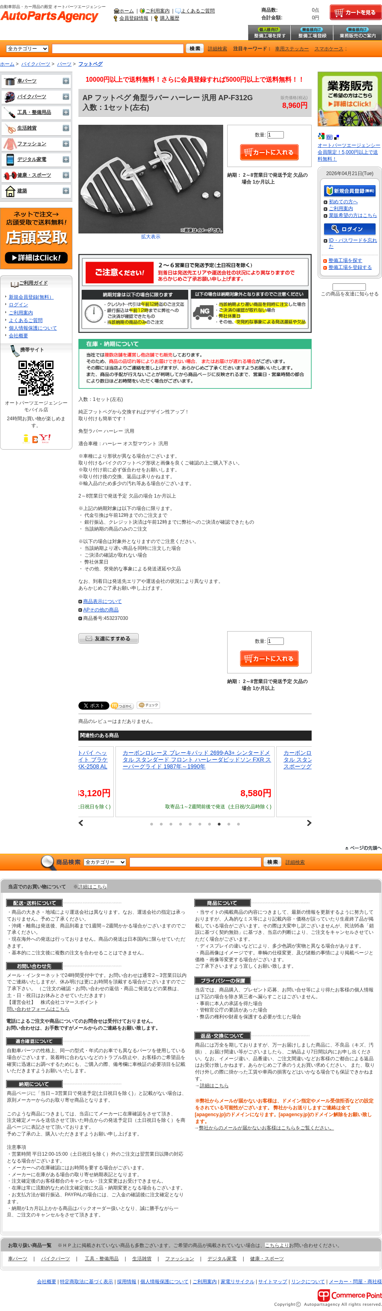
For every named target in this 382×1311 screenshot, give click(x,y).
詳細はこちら (92, 887)
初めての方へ (343, 201)
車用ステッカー (292, 49)
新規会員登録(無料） (31, 297)
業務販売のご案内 (357, 32)
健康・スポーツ (27, 175)
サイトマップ (272, 1281)
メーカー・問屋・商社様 (355, 1281)
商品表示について (102, 601)
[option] (195, 781)
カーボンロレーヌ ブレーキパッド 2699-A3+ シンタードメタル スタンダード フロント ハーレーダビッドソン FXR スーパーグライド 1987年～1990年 (197, 759)
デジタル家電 (24, 159)
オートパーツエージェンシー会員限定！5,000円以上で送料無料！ (349, 152)
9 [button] (229, 824)
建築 (15, 191)
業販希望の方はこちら (353, 215)
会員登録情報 (133, 18)
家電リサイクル (238, 1281)
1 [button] (152, 824)
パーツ (64, 64)
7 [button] (209, 824)
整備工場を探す (269, 32)
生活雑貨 (20, 128)
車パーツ (20, 81)
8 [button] (219, 824)
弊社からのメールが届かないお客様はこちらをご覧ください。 (266, 1128)
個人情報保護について (33, 328)
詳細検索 (217, 49)
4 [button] (181, 824)
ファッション (24, 144)
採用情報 (126, 1281)
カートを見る (356, 12)
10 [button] (238, 824)
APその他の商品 (101, 610)
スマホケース (328, 49)
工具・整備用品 (27, 112)
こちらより (277, 1245)
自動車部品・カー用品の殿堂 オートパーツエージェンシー (49, 17)
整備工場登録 (311, 32)
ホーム (126, 11)
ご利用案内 (158, 11)
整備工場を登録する (350, 267)
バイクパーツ (35, 64)
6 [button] (200, 824)
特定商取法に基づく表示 (86, 1281)
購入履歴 (169, 18)
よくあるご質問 (198, 11)
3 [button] (171, 824)
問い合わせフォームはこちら (38, 1009)
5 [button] (190, 824)
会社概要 (18, 336)
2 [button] (161, 824)
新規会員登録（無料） (349, 191)
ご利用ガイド (33, 283)
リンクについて (308, 1281)
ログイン (18, 305)
